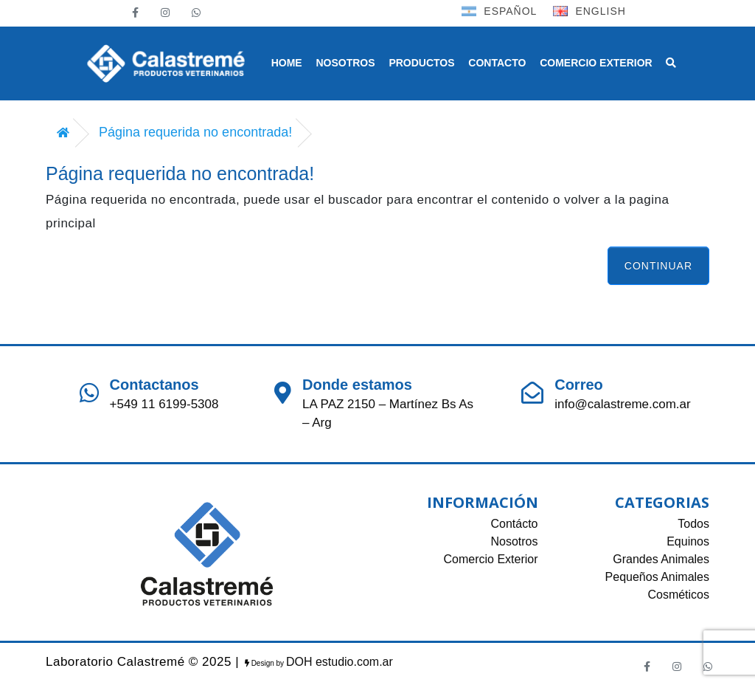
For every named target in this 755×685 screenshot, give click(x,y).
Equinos (688, 541)
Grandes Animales (661, 559)
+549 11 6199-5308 (164, 404)
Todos (693, 523)
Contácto (513, 523)
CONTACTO (497, 63)
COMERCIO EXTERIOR (596, 63)
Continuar (658, 266)
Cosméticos (678, 594)
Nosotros (513, 541)
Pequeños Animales (657, 577)
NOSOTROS (345, 63)
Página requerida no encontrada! (195, 132)
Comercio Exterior (490, 559)
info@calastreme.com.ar (622, 404)
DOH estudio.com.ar (339, 661)
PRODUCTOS (421, 63)
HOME (286, 63)
